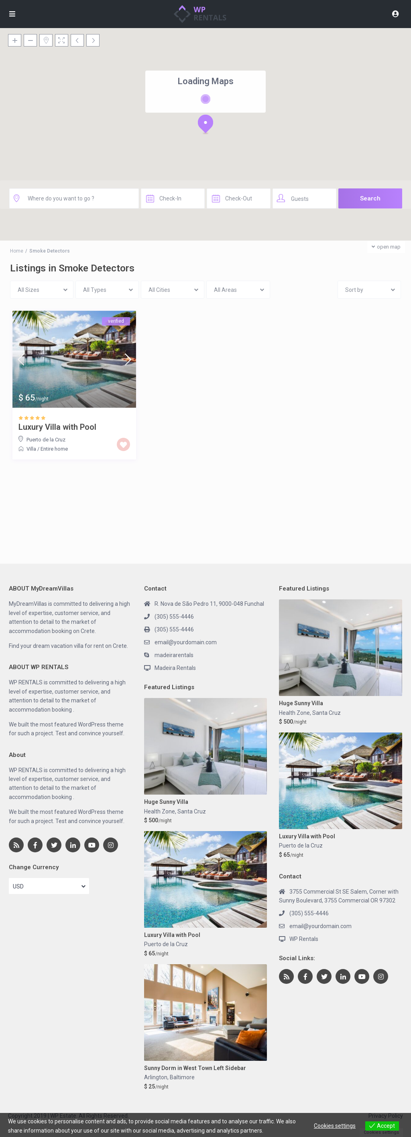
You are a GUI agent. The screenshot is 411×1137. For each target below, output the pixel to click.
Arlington (155, 1077)
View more (278, 1130)
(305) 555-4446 (174, 616)
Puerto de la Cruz (45, 440)
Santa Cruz (191, 811)
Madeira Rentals (175, 668)
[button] (205, 124)
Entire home (54, 449)
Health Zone (159, 811)
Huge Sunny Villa (166, 802)
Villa (31, 449)
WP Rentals (303, 939)
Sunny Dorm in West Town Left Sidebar (195, 1068)
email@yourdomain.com (186, 642)
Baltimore (182, 1077)
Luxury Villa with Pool (57, 427)
